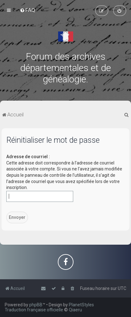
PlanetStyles (81, 304)
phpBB (35, 304)
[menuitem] (27, 10)
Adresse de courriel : (28, 156)
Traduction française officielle (34, 309)
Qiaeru (75, 309)
